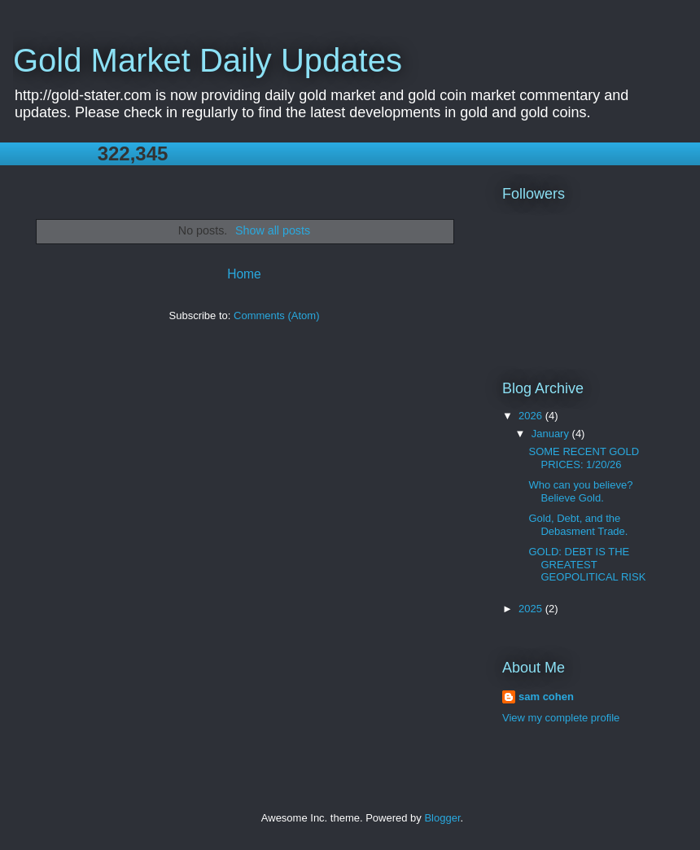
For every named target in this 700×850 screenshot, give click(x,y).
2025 (531, 608)
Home (244, 274)
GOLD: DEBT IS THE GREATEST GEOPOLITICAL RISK (586, 564)
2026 (531, 416)
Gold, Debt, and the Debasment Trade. (578, 524)
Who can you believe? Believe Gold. (580, 491)
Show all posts (272, 230)
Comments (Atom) (276, 315)
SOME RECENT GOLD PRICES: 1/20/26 (583, 458)
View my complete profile (560, 718)
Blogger (442, 818)
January (552, 433)
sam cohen (546, 696)
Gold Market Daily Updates (207, 60)
